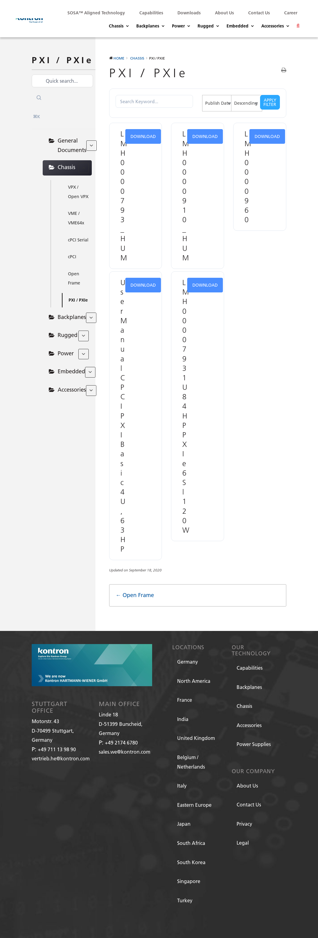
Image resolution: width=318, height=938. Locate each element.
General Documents (75, 145)
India (182, 719)
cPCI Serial (78, 240)
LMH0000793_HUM (124, 195)
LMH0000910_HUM (186, 195)
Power (178, 26)
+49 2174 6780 (121, 742)
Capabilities (151, 13)
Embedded (237, 26)
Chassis (116, 26)
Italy (182, 785)
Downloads (189, 13)
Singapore (188, 881)
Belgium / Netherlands (191, 762)
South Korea (191, 862)
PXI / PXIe (78, 300)
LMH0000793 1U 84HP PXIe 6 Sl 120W (186, 406)
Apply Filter (269, 102)
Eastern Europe (194, 805)
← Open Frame (135, 595)
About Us (224, 13)
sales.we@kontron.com (124, 751)
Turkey (184, 900)
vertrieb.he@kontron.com (61, 758)
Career (290, 13)
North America (193, 681)
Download (143, 136)
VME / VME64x (76, 218)
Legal (243, 842)
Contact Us (259, 13)
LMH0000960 (249, 176)
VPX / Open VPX (78, 191)
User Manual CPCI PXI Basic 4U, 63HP (124, 415)
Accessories (272, 26)
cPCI (72, 256)
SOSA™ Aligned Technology (96, 13)
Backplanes (147, 26)
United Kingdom (196, 738)
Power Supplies (254, 744)
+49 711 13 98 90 (57, 749)
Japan (184, 823)
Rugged (206, 26)
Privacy (244, 823)
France (184, 700)
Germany (187, 661)
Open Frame (74, 278)
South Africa (191, 843)
